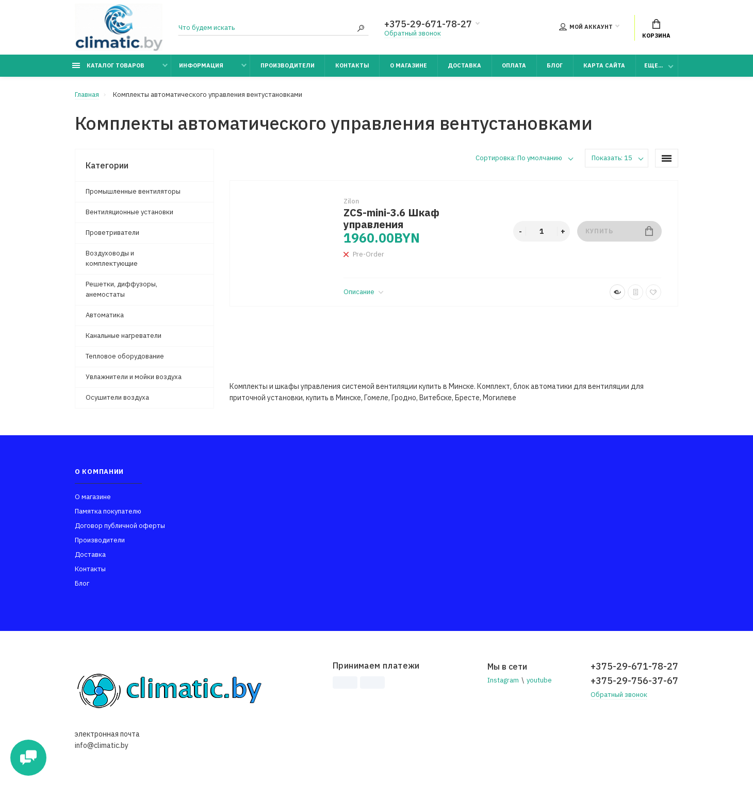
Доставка (464, 65)
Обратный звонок (412, 33)
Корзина (656, 29)
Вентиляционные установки (129, 212)
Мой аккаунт (586, 26)
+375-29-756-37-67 (634, 681)
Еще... (653, 65)
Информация (201, 65)
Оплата (514, 65)
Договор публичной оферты (120, 525)
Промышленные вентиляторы (133, 191)
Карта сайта (604, 65)
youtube (539, 680)
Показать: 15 (612, 157)
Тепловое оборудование (125, 356)
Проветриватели (112, 232)
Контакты (352, 65)
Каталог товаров (108, 65)
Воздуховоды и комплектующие (112, 258)
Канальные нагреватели (123, 335)
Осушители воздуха (117, 397)
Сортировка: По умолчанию (519, 157)
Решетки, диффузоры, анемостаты (121, 289)
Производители (287, 65)
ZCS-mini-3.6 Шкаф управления (391, 218)
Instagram (503, 680)
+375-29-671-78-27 (428, 24)
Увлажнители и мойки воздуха (134, 376)
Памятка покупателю (108, 511)
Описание (363, 291)
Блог (555, 65)
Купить (619, 231)
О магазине (408, 65)
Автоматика (105, 315)
